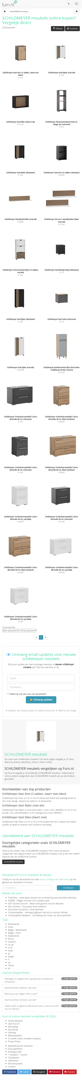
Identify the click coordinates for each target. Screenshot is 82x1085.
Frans (10, 927)
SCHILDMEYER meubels (13, 862)
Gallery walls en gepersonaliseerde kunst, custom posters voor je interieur (41, 1007)
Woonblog (13, 1026)
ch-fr (10, 947)
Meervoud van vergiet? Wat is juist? (41, 993)
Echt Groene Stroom (18, 903)
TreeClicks (13, 897)
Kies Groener (14, 906)
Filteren (58, 28)
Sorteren (72, 28)
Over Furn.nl (13, 1023)
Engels (11, 956)
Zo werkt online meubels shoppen (24, 1038)
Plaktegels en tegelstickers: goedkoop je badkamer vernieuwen (41, 980)
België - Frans (14, 932)
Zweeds (12, 941)
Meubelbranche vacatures (20, 1045)
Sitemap (12, 1032)
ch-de (11, 944)
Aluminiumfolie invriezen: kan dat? (41, 999)
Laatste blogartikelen (16, 972)
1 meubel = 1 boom (17, 1054)
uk (9, 962)
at (9, 968)
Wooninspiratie (15, 1063)
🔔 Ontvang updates (41, 699)
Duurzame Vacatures (18, 909)
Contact (12, 1066)
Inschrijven (68, 887)
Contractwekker (15, 912)
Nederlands (13, 924)
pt (9, 953)
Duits (10, 950)
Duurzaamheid (15, 1048)
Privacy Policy (14, 1041)
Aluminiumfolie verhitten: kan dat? (41, 987)
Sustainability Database (19, 915)
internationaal (36, 909)
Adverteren (13, 1060)
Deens (11, 965)
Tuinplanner (13, 1057)
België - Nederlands (17, 930)
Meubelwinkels (15, 1035)
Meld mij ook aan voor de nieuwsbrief (26, 694)
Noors (11, 938)
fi (8, 959)
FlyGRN (11, 900)
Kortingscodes (15, 1051)
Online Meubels (15, 1020)
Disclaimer (13, 1029)
